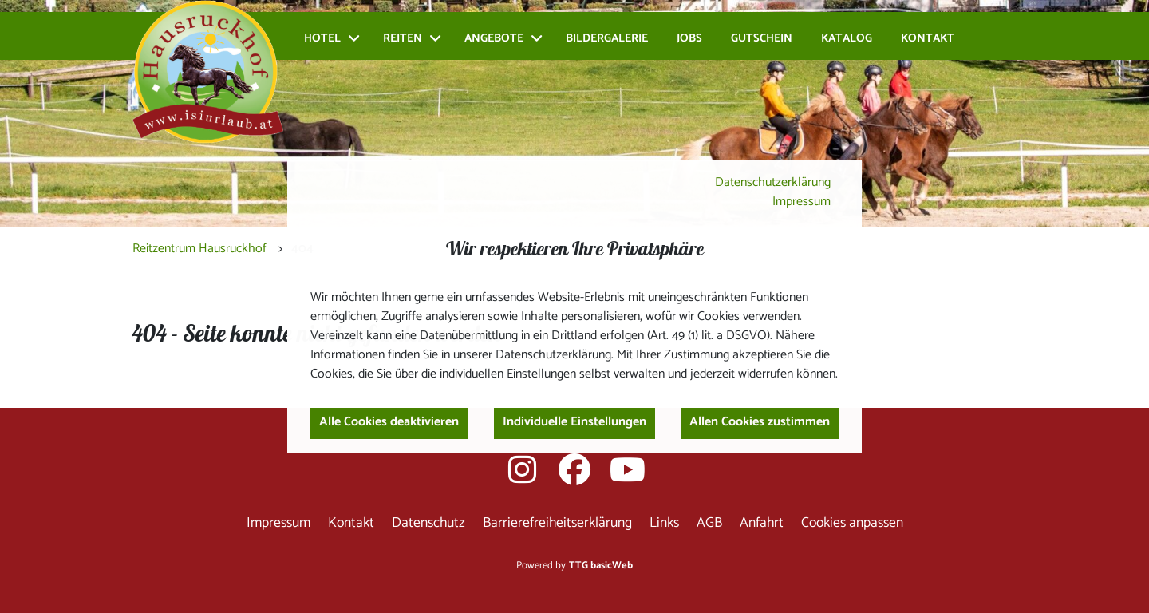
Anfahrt (762, 523)
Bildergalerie (607, 39)
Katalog (846, 39)
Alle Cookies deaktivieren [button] (389, 422)
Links (664, 523)
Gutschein (761, 39)
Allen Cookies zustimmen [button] (759, 422)
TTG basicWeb (601, 565)
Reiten (402, 39)
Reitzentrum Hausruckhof (199, 248)
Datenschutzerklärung (773, 182)
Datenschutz (428, 523)
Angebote (493, 39)
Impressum (801, 201)
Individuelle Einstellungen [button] (574, 422)
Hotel (322, 39)
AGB (709, 523)
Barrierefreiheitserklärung (557, 523)
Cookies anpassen (852, 523)
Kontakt (927, 39)
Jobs (689, 39)
